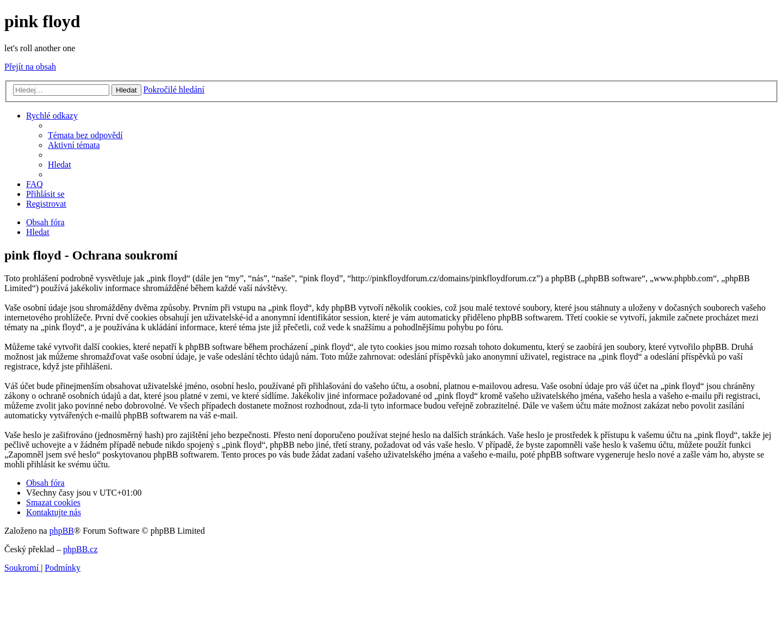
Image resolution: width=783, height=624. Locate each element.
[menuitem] (85, 135)
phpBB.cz (80, 549)
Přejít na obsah (30, 66)
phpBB (61, 530)
